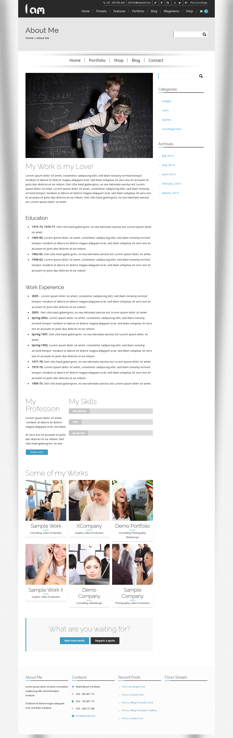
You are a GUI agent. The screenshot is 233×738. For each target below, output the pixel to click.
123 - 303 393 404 (115, 2)
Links (165, 110)
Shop (189, 11)
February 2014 (171, 183)
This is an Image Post (134, 686)
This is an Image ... (199, 2)
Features (119, 11)
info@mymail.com (141, 2)
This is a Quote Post (133, 693)
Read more (37, 451)
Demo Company (89, 593)
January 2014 (170, 192)
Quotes (166, 119)
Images (166, 101)
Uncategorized (171, 128)
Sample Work (46, 526)
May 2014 (168, 165)
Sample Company (132, 593)
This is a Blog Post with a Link (138, 701)
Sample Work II (46, 590)
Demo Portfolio (132, 526)
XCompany (89, 526)
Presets (101, 11)
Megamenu (171, 11)
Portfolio (138, 11)
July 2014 (168, 155)
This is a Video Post (132, 715)
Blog (154, 11)
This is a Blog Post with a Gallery (139, 708)
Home (86, 11)
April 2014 (169, 174)
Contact (156, 60)
